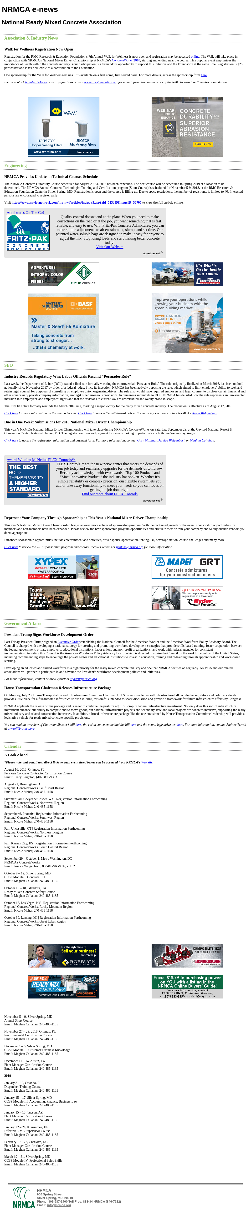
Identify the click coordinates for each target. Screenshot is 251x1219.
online (195, 56)
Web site (147, 762)
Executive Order (68, 642)
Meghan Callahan (202, 440)
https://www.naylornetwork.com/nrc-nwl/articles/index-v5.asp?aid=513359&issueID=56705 (77, 202)
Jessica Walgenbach (172, 440)
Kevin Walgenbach (204, 413)
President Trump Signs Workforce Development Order (48, 634)
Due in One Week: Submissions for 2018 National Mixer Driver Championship (68, 422)
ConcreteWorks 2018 (126, 60)
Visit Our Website (109, 247)
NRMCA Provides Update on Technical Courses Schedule (51, 177)
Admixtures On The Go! (25, 213)
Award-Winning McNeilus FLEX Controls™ (41, 460)
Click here (11, 413)
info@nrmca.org (59, 1205)
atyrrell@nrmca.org (83, 679)
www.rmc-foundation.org (101, 82)
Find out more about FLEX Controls (110, 494)
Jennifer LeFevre (36, 82)
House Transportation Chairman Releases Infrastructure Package (57, 688)
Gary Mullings (147, 440)
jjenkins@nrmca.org (129, 547)
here (204, 75)
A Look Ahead (16, 755)
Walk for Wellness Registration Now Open (38, 49)
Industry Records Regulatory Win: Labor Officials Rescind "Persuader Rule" (67, 376)
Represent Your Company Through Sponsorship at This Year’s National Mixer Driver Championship (86, 518)
